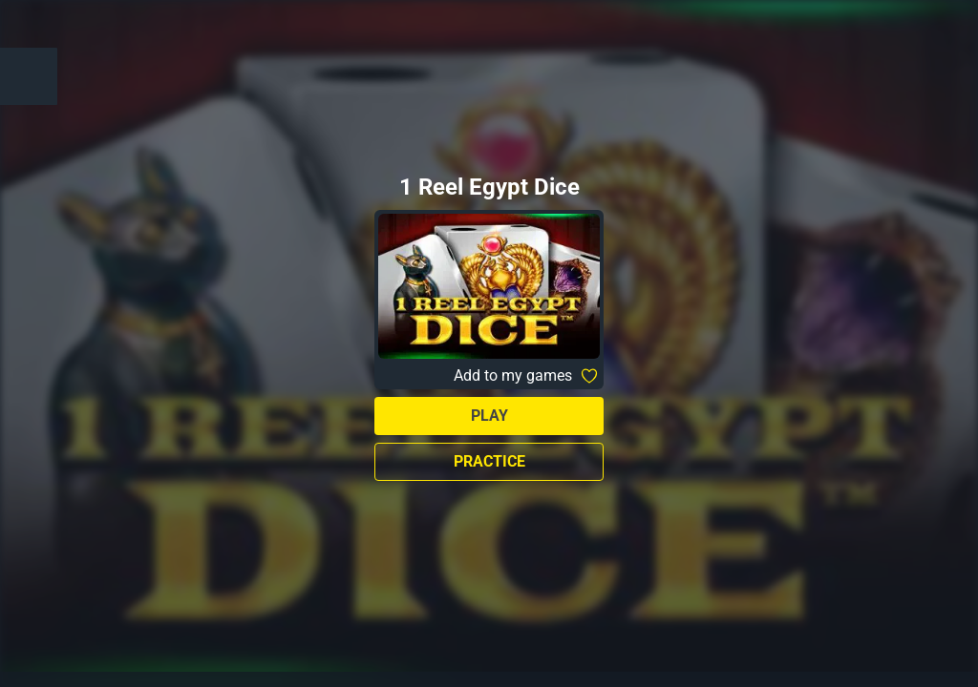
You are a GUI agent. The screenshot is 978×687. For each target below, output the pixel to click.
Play (489, 415)
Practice (489, 461)
